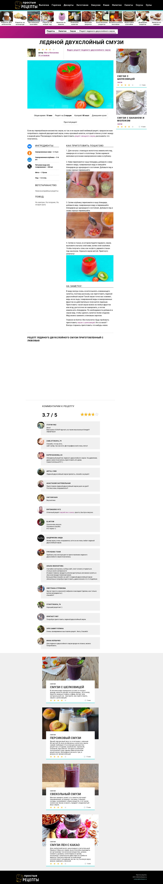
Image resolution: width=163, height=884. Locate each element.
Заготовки (82, 5)
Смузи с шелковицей (67, 687)
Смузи (53, 684)
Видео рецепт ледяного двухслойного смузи (89, 50)
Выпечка (44, 5)
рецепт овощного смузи (85, 136)
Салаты (129, 5)
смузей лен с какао (67, 512)
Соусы (139, 5)
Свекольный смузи (65, 794)
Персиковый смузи (65, 738)
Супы (149, 5)
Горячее (56, 5)
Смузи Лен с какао (65, 845)
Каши (106, 5)
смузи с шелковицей (86, 322)
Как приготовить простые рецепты (26, 5)
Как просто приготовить (27, 878)
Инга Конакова (51, 53)
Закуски (96, 5)
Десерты (69, 5)
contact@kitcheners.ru (140, 879)
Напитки (117, 5)
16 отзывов (43, 55)
